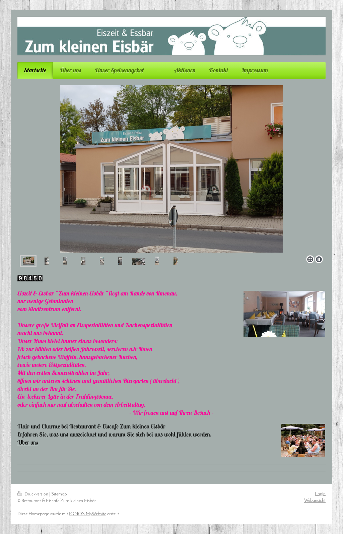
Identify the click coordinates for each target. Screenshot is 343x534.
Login (320, 493)
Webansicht (315, 500)
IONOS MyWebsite (87, 514)
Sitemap (59, 494)
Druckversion (33, 494)
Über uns (27, 442)
